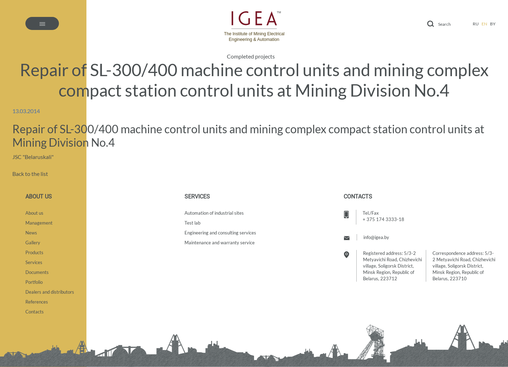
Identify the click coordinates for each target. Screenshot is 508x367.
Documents (37, 272)
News (31, 233)
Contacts (34, 311)
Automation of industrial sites (214, 213)
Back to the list (30, 173)
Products (34, 252)
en (484, 23)
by (493, 23)
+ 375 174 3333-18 (383, 219)
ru (476, 23)
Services (33, 262)
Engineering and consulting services (220, 233)
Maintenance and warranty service (220, 242)
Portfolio (34, 282)
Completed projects (251, 56)
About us (34, 213)
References (36, 302)
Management (39, 223)
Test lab (192, 223)
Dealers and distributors (49, 292)
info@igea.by (376, 237)
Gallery (32, 242)
